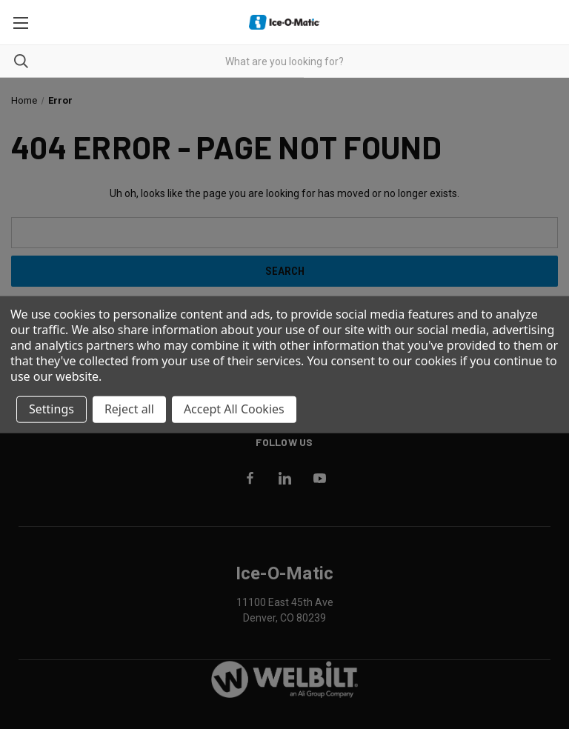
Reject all (129, 409)
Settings (51, 409)
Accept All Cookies (234, 409)
